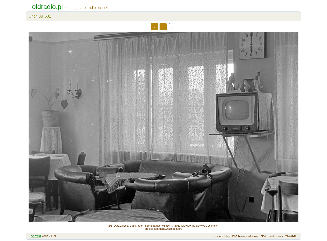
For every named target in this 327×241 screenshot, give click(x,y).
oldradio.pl (47, 6)
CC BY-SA (36, 236)
